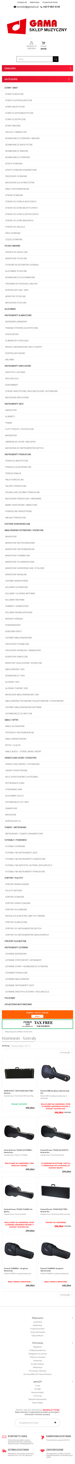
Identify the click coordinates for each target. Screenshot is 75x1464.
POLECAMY (10, 998)
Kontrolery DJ (13, 821)
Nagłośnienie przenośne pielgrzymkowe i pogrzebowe (34, 701)
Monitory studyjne (15, 296)
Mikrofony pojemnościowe (19, 562)
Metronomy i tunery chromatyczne (24, 834)
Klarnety (10, 416)
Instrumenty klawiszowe (18, 315)
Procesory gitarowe (16, 176)
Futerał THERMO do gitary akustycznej (51, 1269)
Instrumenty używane (16, 947)
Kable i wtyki (11, 720)
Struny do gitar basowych (19, 220)
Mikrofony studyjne (16, 258)
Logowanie (37, 1322)
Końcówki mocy (13, 631)
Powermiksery (13, 625)
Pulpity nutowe (13, 890)
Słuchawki (10, 309)
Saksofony (11, 410)
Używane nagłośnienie (17, 979)
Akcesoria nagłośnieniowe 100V (22, 694)
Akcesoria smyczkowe (17, 397)
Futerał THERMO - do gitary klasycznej (16, 1269)
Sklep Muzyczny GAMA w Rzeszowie (18, 1032)
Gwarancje (37, 1361)
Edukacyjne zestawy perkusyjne (22, 492)
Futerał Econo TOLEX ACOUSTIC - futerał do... (55, 1151)
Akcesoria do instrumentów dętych (24, 448)
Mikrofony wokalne (16, 574)
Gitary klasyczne (14, 94)
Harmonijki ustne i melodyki (20, 442)
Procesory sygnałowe (17, 644)
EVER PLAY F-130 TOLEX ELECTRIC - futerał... (19, 1092)
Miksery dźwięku (14, 619)
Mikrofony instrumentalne (19, 549)
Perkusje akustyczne (16, 461)
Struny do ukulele (15, 227)
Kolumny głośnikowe (16, 587)
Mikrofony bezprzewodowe (20, 543)
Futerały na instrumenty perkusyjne (25, 871)
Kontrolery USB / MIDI (16, 290)
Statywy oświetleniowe (17, 903)
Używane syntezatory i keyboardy (23, 960)
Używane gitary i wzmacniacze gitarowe (26, 966)
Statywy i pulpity (14, 878)
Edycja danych (37, 1336)
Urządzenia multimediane (18, 1004)
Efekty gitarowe (13, 163)
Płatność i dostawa (37, 1357)
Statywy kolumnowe (16, 909)
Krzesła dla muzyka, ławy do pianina (25, 916)
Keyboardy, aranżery (16, 321)
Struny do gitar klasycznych (20, 201)
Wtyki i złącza (12, 745)
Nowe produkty (37, 1392)
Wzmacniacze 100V (15, 675)
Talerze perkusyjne (15, 486)
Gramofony (11, 808)
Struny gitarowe (14, 195)
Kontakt (37, 1389)
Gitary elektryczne (15, 119)
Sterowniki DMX (13, 789)
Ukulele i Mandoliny (16, 132)
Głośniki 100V (12, 682)
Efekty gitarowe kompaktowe (21, 170)
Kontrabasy (11, 385)
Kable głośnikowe (15, 726)
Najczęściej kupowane (37, 1399)
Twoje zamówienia (37, 1332)
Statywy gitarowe (14, 897)
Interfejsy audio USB (16, 252)
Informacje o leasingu (37, 1371)
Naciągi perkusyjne (15, 517)
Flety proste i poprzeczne (19, 429)
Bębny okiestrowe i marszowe (21, 505)
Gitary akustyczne (15, 107)
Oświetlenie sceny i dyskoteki (20, 758)
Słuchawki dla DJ (14, 796)
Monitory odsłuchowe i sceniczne (23, 663)
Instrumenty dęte (14, 404)
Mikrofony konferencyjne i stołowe (24, 568)
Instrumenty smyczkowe (18, 366)
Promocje (38, 1396)
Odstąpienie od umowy (37, 1354)
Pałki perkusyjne (14, 480)
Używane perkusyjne (16, 973)
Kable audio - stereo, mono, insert (23, 751)
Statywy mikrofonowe (17, 884)
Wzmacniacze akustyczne (19, 144)
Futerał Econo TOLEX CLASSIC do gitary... (18, 1210)
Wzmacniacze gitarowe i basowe (22, 138)
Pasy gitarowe (12, 233)
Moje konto (37, 1317)
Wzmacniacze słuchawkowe (20, 277)
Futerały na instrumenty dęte (21, 852)
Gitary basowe (12, 126)
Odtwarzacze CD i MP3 (17, 802)
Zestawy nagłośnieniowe (18, 638)
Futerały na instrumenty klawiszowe (25, 859)
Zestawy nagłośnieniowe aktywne (23, 707)
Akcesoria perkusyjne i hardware (23, 498)
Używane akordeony (16, 954)
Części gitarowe (13, 239)
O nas (37, 1386)
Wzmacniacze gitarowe (17, 157)
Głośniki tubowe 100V (16, 688)
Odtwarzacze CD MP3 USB (18, 713)
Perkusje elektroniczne (18, 467)
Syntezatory (12, 334)
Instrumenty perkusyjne (18, 454)
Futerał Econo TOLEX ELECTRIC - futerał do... (54, 1210)
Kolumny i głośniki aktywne (20, 593)
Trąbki (8, 423)
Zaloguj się (22, 2)
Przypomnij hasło (50, 2)
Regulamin (37, 1347)
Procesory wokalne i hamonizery (23, 650)
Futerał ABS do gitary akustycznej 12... (54, 1092)
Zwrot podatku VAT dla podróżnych (37, 1374)
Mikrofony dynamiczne (17, 555)
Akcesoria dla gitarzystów (19, 182)
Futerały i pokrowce (16, 840)
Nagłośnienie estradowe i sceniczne (24, 530)
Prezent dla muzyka (15, 941)
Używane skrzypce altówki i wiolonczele (27, 992)
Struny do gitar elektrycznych (22, 214)
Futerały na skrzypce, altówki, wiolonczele (28, 865)
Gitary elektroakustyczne (19, 113)
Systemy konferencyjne (17, 524)
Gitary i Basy (11, 88)
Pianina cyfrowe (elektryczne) (21, 328)
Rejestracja (34, 2)
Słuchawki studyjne (16, 271)
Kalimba (9, 359)
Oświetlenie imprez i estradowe (22, 764)
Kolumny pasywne (14, 600)
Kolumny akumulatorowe (18, 612)
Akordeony (11, 435)
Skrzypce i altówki (15, 372)
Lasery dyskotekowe (16, 770)
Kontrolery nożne (15, 353)
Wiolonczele (12, 378)
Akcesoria (10, 815)
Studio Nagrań (12, 246)
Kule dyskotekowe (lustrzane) (21, 777)
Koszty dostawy (37, 1364)
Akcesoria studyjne (15, 303)
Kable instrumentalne (17, 189)
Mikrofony (11, 536)
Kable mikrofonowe (15, 739)
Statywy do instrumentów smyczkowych (27, 935)
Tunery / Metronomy (15, 827)
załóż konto (31, 48)
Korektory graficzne (16, 657)
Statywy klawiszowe (16, 922)
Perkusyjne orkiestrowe (18, 511)
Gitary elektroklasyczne (18, 100)
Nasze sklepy (37, 1403)
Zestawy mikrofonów (16, 581)
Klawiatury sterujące (17, 340)
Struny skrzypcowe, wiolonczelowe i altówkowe (31, 391)
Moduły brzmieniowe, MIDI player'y (23, 347)
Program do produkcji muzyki (21, 284)
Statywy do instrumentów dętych (23, 928)
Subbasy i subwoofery (17, 606)
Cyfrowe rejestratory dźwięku (22, 265)
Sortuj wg (5, 1046)
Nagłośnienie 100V (15, 669)
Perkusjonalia (13, 473)
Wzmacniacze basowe (16, 151)
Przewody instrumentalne (19, 732)
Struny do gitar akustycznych (21, 208)
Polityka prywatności (37, 1350)
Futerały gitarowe (15, 846)
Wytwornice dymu (14, 783)
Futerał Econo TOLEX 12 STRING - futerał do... (18, 1151)
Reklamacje (37, 1367)
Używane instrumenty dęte (19, 985)
